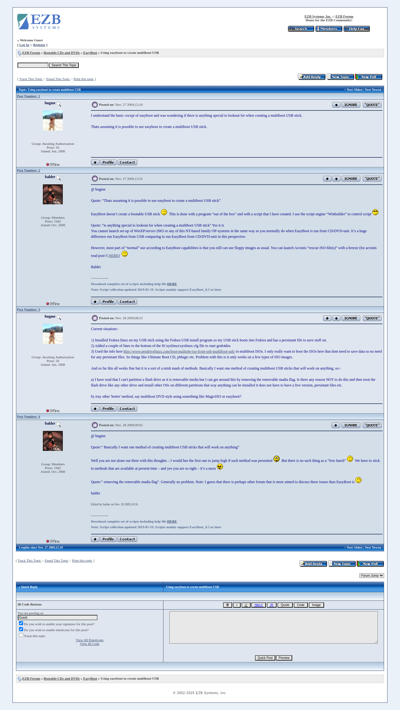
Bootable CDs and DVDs (62, 52)
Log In (24, 45)
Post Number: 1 (28, 96)
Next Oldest (354, 89)
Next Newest (373, 89)
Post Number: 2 (28, 170)
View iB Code (89, 644)
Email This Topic (58, 79)
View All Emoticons (89, 640)
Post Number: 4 (28, 416)
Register (39, 45)
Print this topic (84, 79)
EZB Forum (344, 16)
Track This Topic (31, 79)
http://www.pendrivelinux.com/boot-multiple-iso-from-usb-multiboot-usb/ (179, 351)
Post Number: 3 (28, 309)
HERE (113, 255)
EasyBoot (90, 52)
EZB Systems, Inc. (317, 16)
